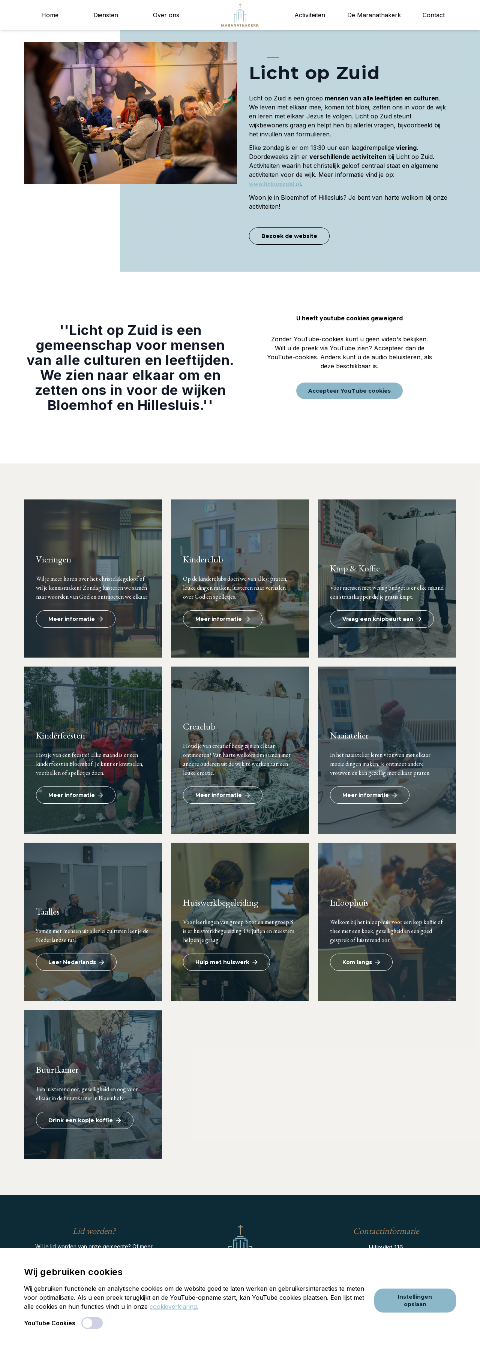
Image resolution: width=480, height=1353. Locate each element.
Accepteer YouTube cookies (349, 390)
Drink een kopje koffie (84, 1120)
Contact (434, 15)
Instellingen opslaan (415, 1300)
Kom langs (361, 962)
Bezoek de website (289, 236)
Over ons (166, 15)
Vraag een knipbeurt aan (382, 619)
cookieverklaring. (174, 1306)
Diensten (105, 15)
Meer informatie (75, 619)
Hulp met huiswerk (226, 962)
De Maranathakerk (374, 15)
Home (49, 15)
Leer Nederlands (76, 962)
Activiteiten (309, 15)
